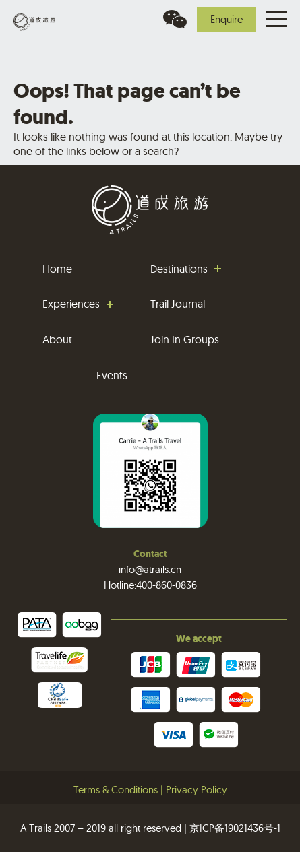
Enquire (226, 19)
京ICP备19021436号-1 (234, 828)
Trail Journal (177, 303)
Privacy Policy (196, 789)
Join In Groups (184, 339)
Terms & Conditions (115, 789)
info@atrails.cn (150, 569)
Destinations (179, 268)
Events (111, 375)
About (57, 339)
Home (57, 268)
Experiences (71, 303)
